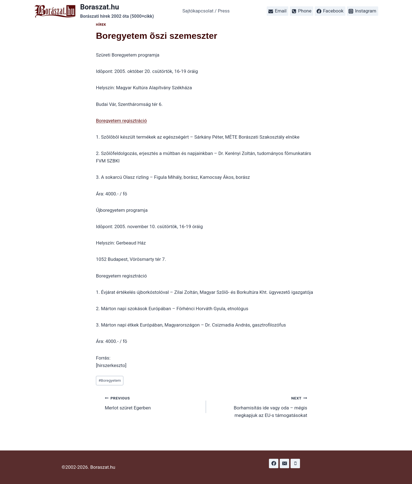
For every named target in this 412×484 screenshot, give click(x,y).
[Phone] (295, 463)
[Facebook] (273, 463)
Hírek (101, 25)
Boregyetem (109, 380)
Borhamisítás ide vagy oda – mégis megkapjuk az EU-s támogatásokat (259, 406)
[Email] (284, 463)
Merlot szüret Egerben (153, 402)
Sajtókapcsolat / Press (206, 11)
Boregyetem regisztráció (121, 120)
